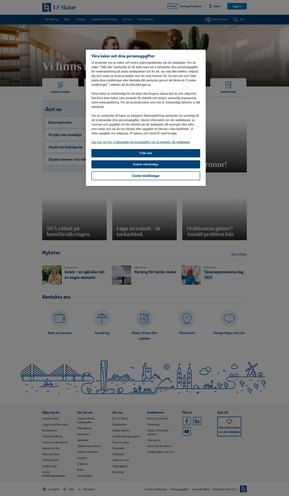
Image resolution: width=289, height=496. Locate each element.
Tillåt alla (145, 153)
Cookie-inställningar (146, 176)
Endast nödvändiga (146, 164)
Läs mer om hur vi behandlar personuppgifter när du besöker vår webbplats (140, 142)
